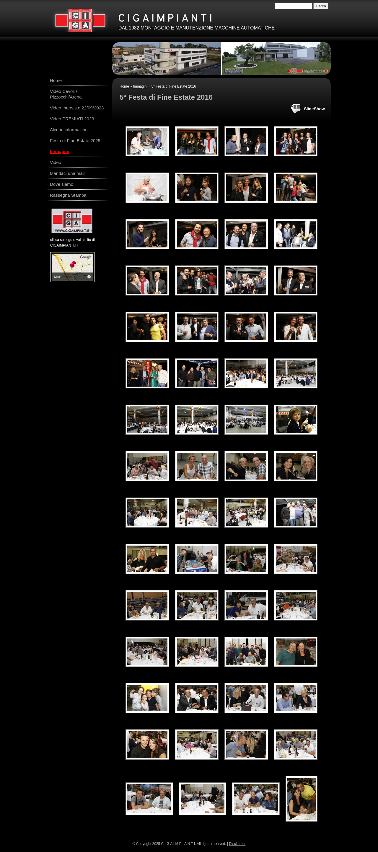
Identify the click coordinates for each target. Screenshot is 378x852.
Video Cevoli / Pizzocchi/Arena (66, 94)
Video (55, 162)
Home (124, 86)
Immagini (140, 86)
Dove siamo (61, 184)
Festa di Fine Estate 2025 (75, 140)
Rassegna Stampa (68, 195)
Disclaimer (237, 844)
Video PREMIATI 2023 (72, 118)
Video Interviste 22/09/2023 (77, 107)
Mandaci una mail (67, 173)
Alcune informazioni (69, 129)
